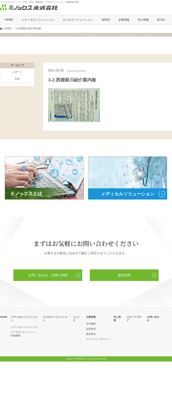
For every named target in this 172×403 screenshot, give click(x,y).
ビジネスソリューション (78, 20)
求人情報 (143, 20)
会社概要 (91, 365)
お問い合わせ (154, 358)
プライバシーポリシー (98, 380)
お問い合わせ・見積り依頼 (47, 316)
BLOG (161, 20)
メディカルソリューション (25, 358)
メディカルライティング (24, 365)
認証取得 (91, 370)
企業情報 (91, 358)
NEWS (106, 20)
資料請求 (124, 316)
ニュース (78, 358)
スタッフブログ (135, 358)
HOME (9, 20)
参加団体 (91, 375)
